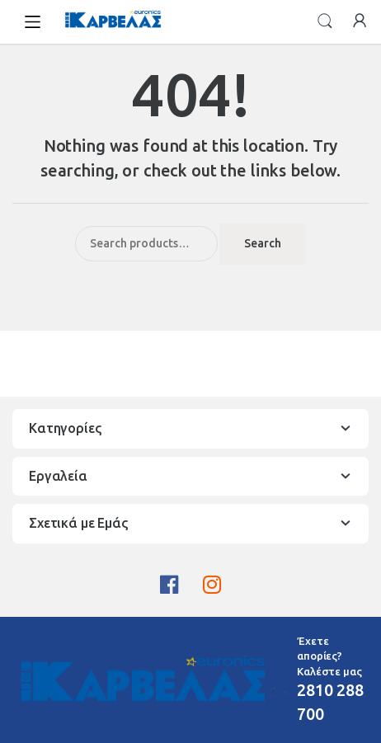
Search (325, 21)
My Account (359, 21)
